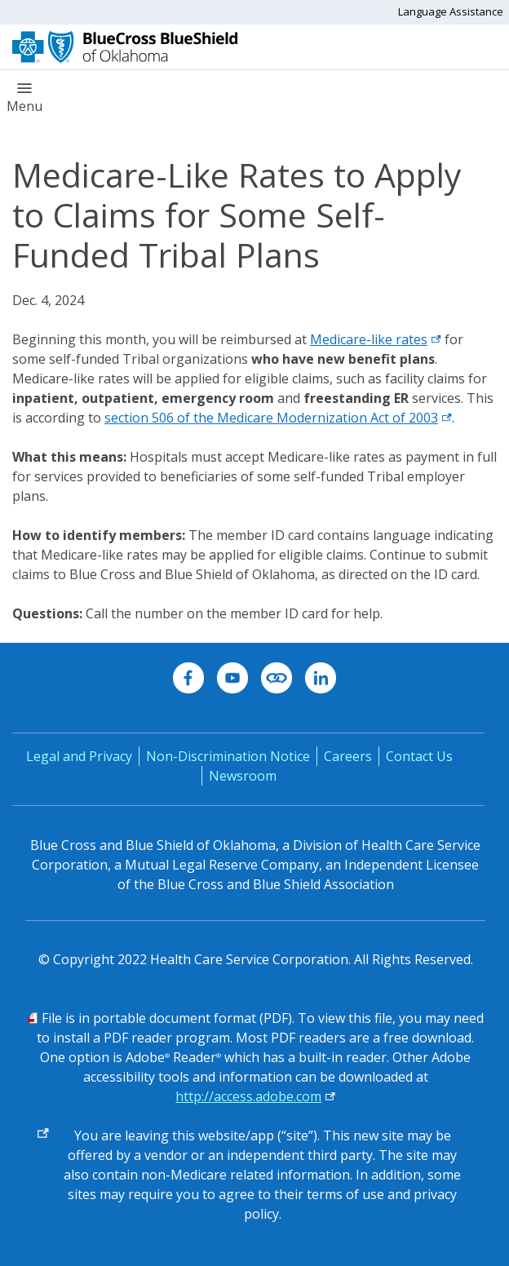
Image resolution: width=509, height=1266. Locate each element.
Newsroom (243, 776)
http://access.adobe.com (248, 1096)
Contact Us (419, 756)
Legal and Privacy (79, 756)
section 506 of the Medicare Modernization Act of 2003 (278, 418)
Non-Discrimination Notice (228, 756)
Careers (348, 756)
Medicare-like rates (375, 339)
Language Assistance (450, 11)
